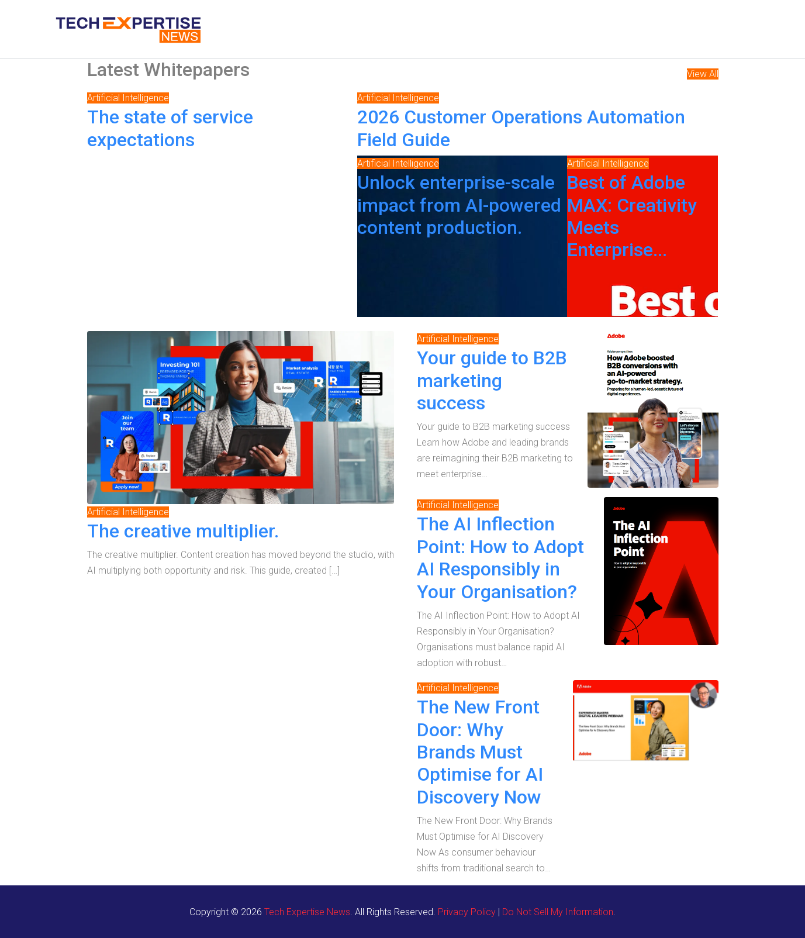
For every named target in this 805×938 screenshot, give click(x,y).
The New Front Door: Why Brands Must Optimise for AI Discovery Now (480, 752)
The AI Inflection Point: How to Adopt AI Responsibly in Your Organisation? (500, 557)
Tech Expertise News (307, 912)
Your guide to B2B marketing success (492, 380)
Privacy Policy (467, 912)
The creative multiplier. (183, 531)
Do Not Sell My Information (557, 912)
